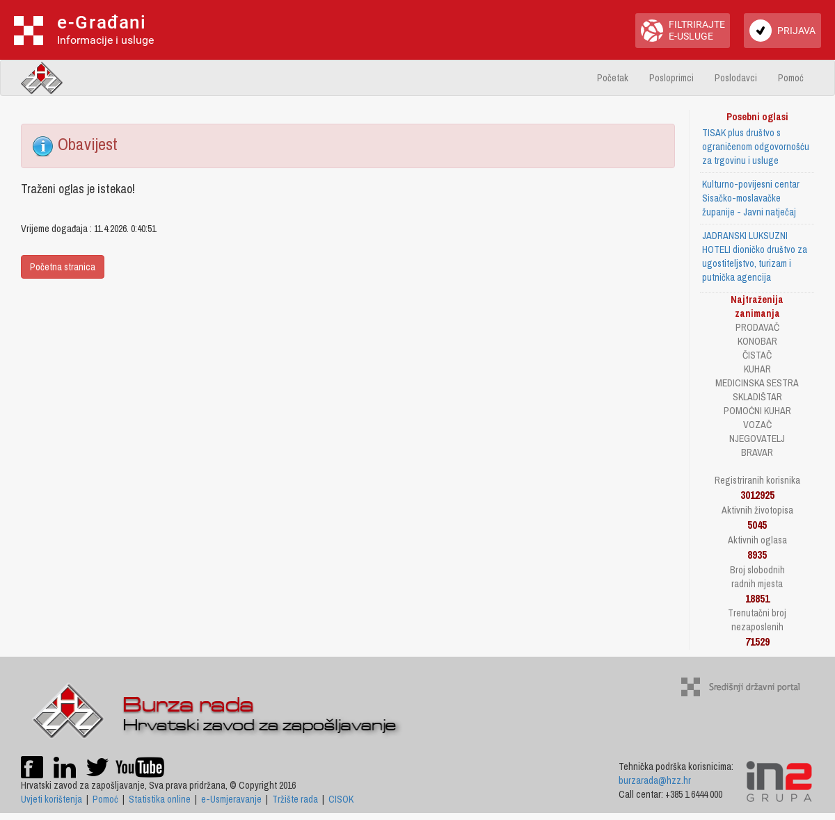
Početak (612, 78)
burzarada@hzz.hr (655, 780)
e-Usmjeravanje (231, 799)
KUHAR (757, 369)
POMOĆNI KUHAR (757, 410)
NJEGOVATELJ (757, 438)
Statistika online (160, 799)
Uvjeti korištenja (51, 799)
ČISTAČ (757, 355)
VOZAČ (757, 424)
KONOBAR (757, 341)
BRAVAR (757, 452)
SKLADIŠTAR (757, 397)
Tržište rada (295, 799)
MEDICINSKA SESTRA (757, 383)
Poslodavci (736, 78)
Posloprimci (671, 78)
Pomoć (791, 78)
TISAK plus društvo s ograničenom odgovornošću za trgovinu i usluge (755, 146)
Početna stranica (62, 267)
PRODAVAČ (757, 327)
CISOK (340, 799)
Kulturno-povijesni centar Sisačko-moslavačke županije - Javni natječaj (751, 198)
